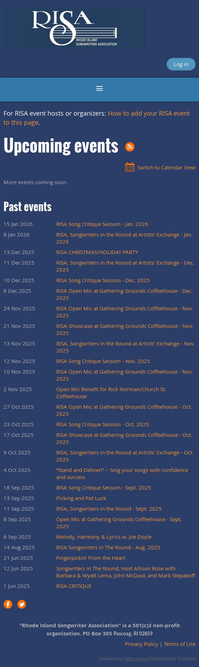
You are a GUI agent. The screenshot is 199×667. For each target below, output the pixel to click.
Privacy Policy (141, 643)
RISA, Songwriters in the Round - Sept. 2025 (109, 508)
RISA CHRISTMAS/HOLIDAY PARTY (97, 251)
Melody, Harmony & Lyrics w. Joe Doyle (104, 536)
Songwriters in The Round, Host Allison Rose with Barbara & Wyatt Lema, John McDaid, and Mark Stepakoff (125, 572)
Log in (181, 63)
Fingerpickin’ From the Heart (90, 557)
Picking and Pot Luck (81, 497)
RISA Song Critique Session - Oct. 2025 (102, 424)
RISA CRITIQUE (73, 585)
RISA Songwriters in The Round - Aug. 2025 (108, 547)
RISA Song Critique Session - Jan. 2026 (102, 223)
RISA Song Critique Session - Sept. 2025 (103, 487)
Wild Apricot (137, 658)
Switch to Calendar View (166, 167)
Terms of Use (179, 643)
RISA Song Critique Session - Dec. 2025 (103, 280)
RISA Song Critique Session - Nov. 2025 (103, 360)
